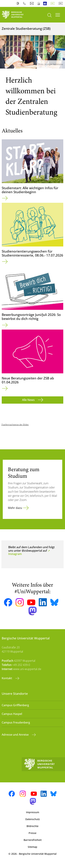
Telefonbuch (25, 3)
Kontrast (18, 3)
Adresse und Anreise (15, 734)
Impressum (32, 812)
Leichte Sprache (46, 3)
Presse (32, 833)
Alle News (28, 400)
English (61, 3)
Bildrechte (32, 826)
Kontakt (7, 678)
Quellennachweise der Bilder (15, 424)
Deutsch (53, 3)
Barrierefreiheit (33, 840)
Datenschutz (32, 819)
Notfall (39, 3)
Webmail (32, 3)
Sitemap (32, 846)
